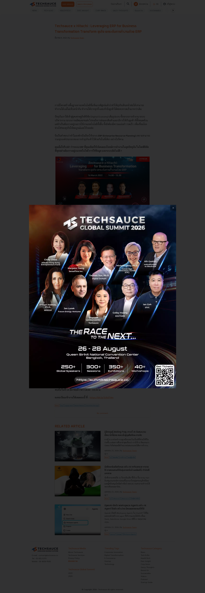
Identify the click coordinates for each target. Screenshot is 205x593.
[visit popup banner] (102, 296)
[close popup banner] (173, 208)
